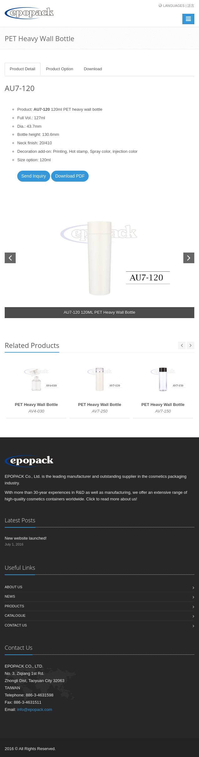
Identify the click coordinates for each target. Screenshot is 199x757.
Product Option (59, 69)
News (10, 596)
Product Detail (22, 69)
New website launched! (26, 538)
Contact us (16, 625)
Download (93, 69)
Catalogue (15, 615)
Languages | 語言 (178, 6)
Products (14, 606)
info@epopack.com (34, 709)
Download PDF (70, 176)
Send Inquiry (33, 176)
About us (13, 587)
